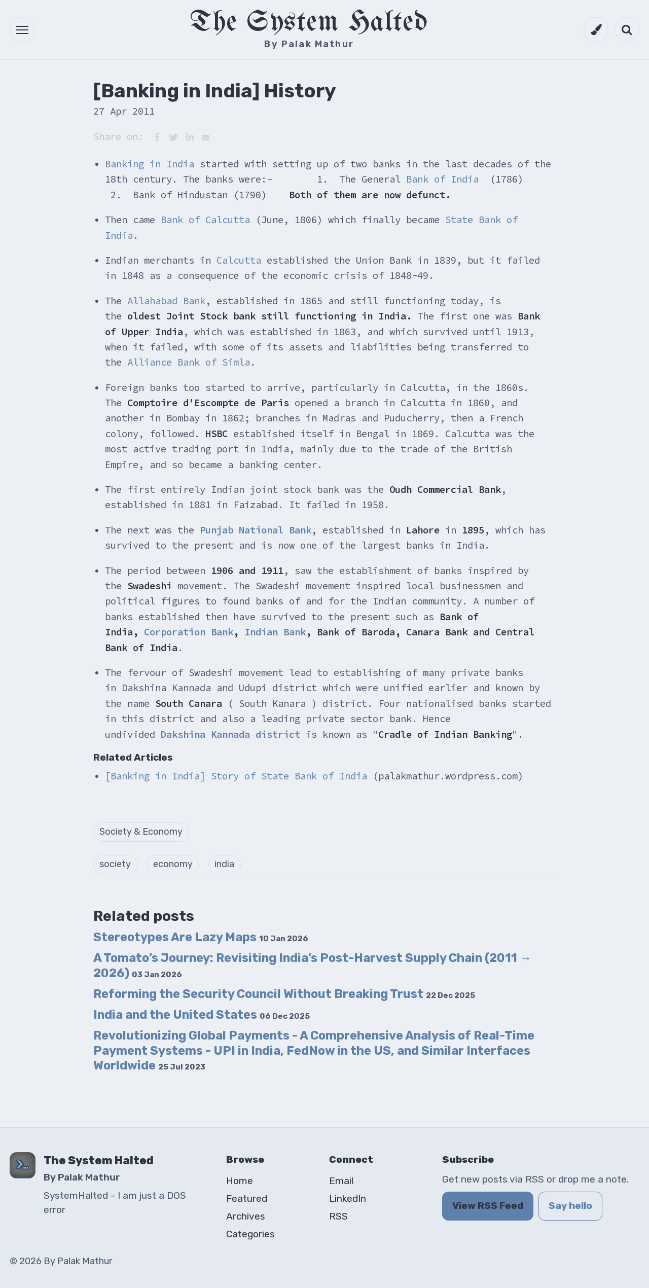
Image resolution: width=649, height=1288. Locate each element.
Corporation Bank (188, 632)
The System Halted (309, 23)
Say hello (570, 1205)
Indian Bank (275, 632)
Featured (246, 1198)
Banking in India (149, 164)
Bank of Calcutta (205, 219)
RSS (338, 1216)
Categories (250, 1234)
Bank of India (442, 179)
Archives (245, 1216)
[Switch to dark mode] (596, 29)
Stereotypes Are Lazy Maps (200, 937)
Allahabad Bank (166, 301)
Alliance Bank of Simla (188, 362)
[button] (22, 29)
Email (341, 1181)
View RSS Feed (487, 1205)
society (115, 864)
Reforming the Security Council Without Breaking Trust (284, 994)
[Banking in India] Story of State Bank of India (236, 776)
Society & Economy (141, 831)
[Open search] (627, 29)
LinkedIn (347, 1198)
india (224, 864)
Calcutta (239, 260)
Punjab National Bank (255, 530)
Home (239, 1181)
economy (173, 864)
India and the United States (201, 1015)
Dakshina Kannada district (230, 734)
